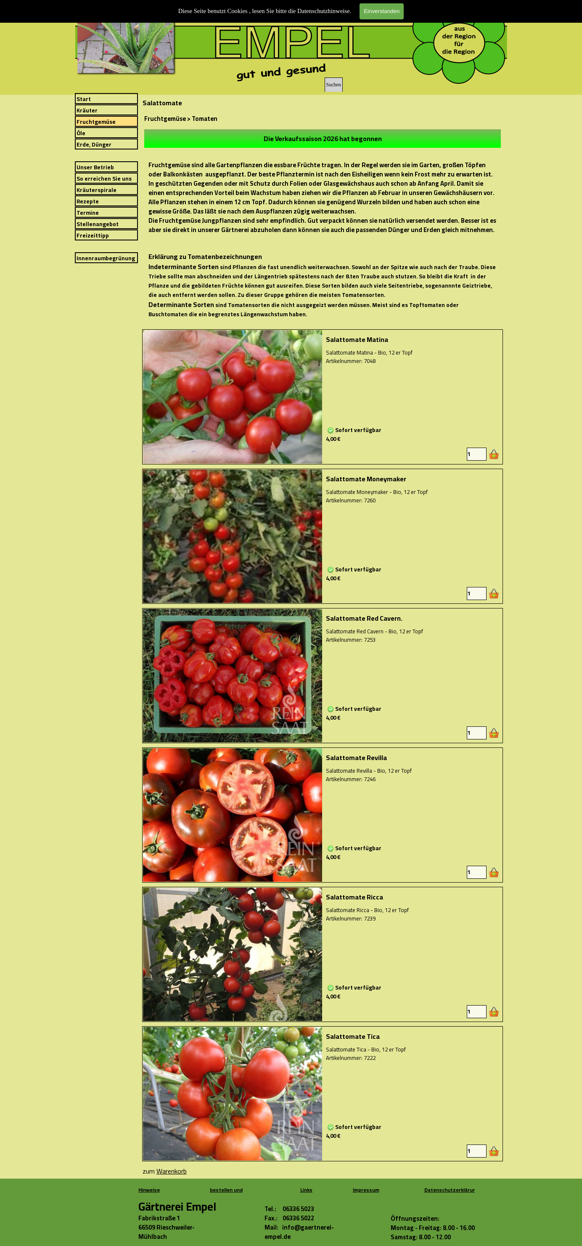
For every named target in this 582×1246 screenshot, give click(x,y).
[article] (322, 396)
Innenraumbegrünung (106, 258)
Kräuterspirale (96, 190)
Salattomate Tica (353, 1036)
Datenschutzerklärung (451, 1190)
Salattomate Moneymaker (366, 478)
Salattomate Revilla (356, 757)
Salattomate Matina (357, 339)
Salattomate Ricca (354, 897)
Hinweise (149, 1190)
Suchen (333, 85)
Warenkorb (171, 1171)
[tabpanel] (322, 138)
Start (84, 99)
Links (306, 1190)
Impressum (366, 1190)
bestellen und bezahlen (226, 1194)
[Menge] (477, 454)
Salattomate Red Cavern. (364, 618)
